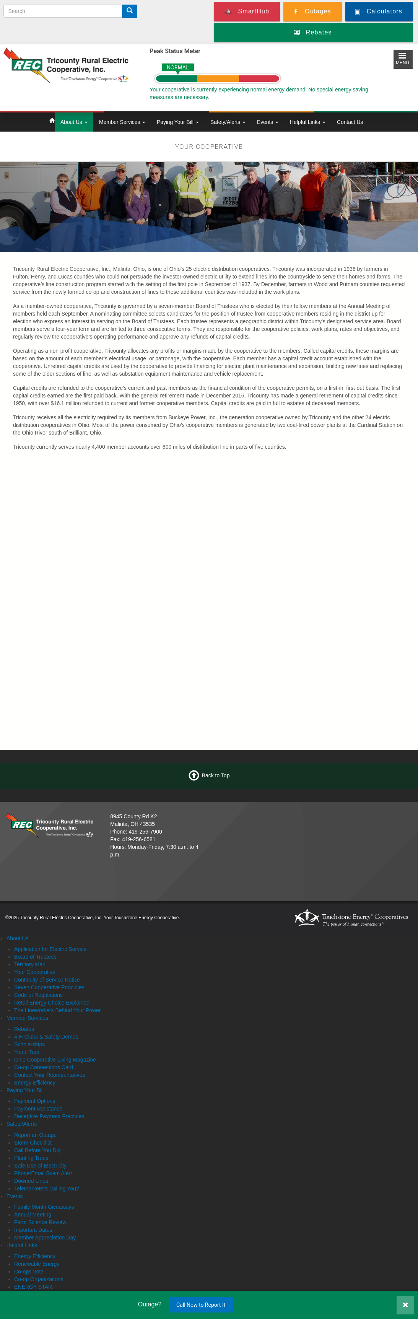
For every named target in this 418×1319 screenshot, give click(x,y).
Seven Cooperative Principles (49, 987)
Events (267, 122)
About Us (74, 122)
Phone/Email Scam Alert (43, 1173)
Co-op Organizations (38, 1279)
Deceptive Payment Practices (49, 1116)
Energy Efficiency (34, 1083)
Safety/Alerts (228, 122)
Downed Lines (31, 1181)
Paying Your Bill (178, 122)
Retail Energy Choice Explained (51, 1003)
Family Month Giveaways (44, 1207)
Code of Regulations (38, 995)
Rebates (24, 1029)
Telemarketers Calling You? (46, 1188)
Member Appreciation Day (45, 1237)
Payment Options (34, 1101)
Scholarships (29, 1044)
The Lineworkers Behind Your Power (57, 1010)
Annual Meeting (32, 1215)
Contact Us (350, 122)
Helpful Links (307, 122)
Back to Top (216, 775)
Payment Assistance (38, 1109)
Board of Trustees (35, 957)
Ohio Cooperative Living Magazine (55, 1060)
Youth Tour (26, 1052)
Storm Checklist (33, 1143)
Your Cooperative (34, 972)
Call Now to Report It (200, 1305)
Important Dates (33, 1230)
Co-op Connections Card (43, 1067)
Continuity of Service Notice (47, 980)
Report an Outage (35, 1135)
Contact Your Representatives (49, 1075)
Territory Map (30, 964)
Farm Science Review (40, 1222)
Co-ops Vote (29, 1272)
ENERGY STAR (33, 1287)
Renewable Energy (36, 1264)
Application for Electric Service (50, 949)
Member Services (122, 122)
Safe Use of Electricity (40, 1166)
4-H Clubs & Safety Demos (46, 1037)
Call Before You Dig (37, 1150)
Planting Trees (31, 1158)
